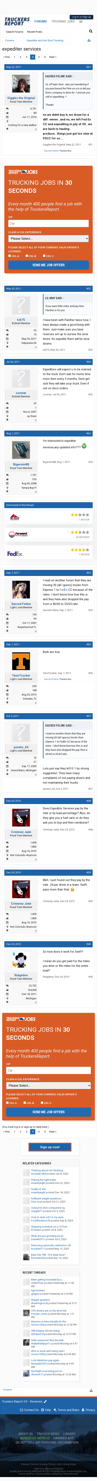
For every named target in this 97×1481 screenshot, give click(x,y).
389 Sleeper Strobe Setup (45, 1330)
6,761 (33, 108)
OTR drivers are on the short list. (49, 1310)
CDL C (48, 256)
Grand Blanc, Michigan (23, 770)
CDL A (13, 256)
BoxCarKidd (37, 1257)
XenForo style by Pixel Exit (48, 1468)
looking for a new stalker (22, 125)
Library (69, 1434)
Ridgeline (21, 975)
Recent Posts (34, 31)
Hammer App (63, 1438)
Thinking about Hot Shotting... (48, 1170)
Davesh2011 (38, 1239)
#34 (88, 433)
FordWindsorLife (40, 1220)
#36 (88, 644)
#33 (88, 361)
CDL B (31, 256)
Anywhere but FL (27, 627)
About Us (25, 1434)
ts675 (21, 320)
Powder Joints (39, 1313)
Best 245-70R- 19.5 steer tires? (48, 1254)
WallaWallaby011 (41, 1343)
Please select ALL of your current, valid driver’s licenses (43, 249)
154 (34, 614)
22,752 (32, 985)
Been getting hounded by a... (47, 1279)
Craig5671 (36, 1211)
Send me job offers (48, 265)
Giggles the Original (21, 98)
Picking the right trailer (43, 1179)
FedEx (63, 590)
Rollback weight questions (46, 1198)
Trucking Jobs (63, 21)
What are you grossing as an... (48, 1235)
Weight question (40, 1299)
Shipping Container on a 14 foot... (50, 1226)
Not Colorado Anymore (23, 855)
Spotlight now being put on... (47, 1371)
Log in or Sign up (81, 16)
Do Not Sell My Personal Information (47, 1442)
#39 (88, 872)
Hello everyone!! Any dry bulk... (48, 1340)
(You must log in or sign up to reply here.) (25, 1126)
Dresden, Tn (29, 698)
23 (35, 403)
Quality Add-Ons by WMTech (48, 1471)
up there (31, 416)
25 (35, 330)
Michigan (31, 998)
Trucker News (48, 1434)
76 (35, 757)
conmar (21, 393)
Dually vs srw (38, 1189)
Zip (10, 217)
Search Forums (14, 31)
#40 (88, 944)
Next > (52, 56)
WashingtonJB (39, 1303)
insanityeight (38, 1182)
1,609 (33, 842)
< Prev (6, 56)
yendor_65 (21, 747)
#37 (88, 716)
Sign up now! (50, 1147)
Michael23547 (39, 1363)
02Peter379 (37, 1334)
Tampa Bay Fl (28, 487)
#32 (88, 288)
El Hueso (36, 1229)
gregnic (35, 1293)
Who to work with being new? (48, 1351)
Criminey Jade (21, 832)
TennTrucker (21, 675)
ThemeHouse (70, 1473)
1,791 (33, 474)
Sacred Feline (51, 151)
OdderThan (37, 1282)
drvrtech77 (37, 1374)
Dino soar (36, 1201)
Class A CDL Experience (25, 232)
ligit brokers (38, 1290)
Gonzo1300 (37, 1324)
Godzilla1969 (38, 1173)
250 (34, 686)
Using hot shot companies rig (48, 1207)
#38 (88, 800)
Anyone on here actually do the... (49, 1321)
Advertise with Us (35, 1438)
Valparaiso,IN (28, 342)
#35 (88, 572)
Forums (40, 21)
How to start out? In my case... (48, 1217)
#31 (88, 67)
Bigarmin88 (21, 464)
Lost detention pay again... (46, 1360)
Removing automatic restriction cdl (51, 1245)
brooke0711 (38, 1248)
